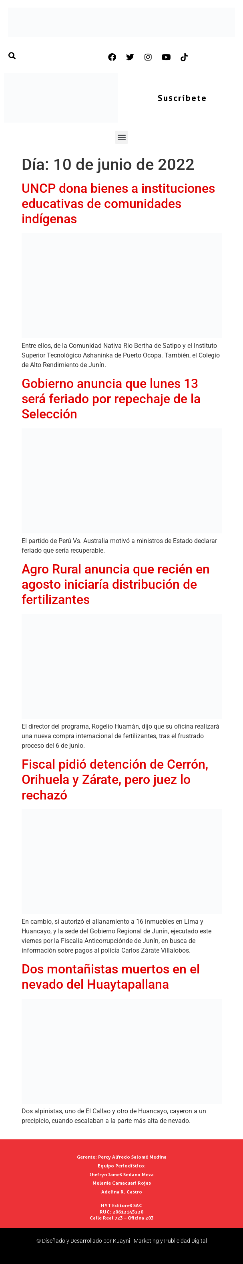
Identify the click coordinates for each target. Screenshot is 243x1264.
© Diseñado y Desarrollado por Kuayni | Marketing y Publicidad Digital (121, 1241)
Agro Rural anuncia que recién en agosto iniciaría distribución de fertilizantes (116, 584)
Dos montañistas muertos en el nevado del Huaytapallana (111, 976)
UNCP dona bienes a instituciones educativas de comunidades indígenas (118, 204)
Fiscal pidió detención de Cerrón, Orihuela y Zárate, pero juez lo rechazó (115, 780)
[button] (121, 137)
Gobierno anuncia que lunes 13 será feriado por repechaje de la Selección (111, 399)
